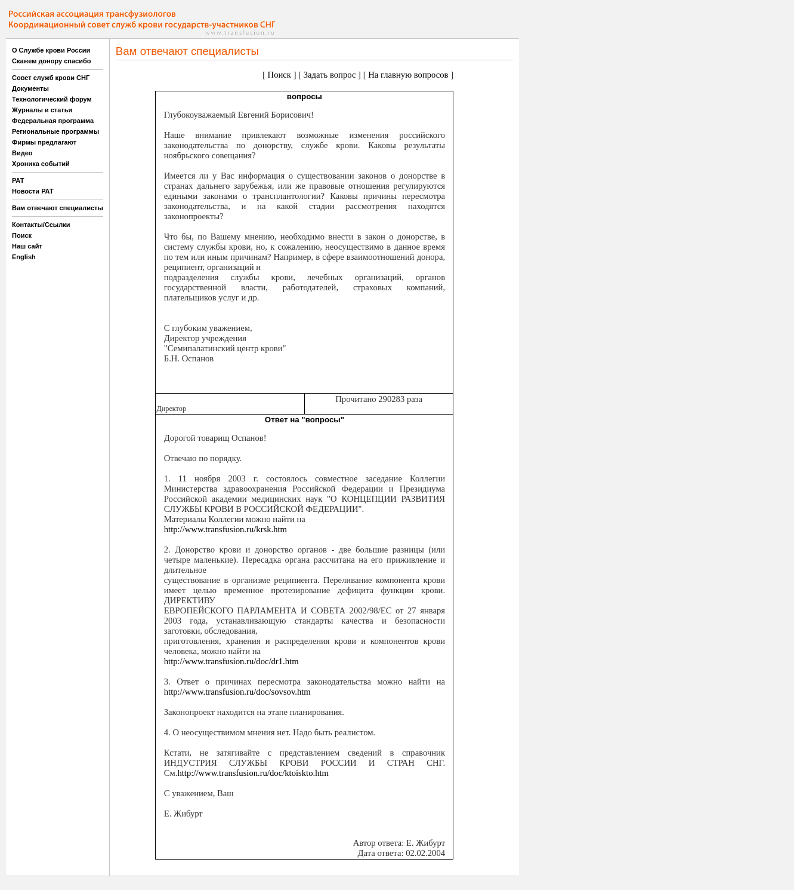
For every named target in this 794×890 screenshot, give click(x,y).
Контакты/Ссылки (41, 224)
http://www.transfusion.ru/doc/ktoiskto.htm (253, 773)
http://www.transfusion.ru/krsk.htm (225, 529)
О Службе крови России (51, 50)
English (24, 256)
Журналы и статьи (42, 109)
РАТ (18, 180)
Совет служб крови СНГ (50, 77)
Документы (30, 88)
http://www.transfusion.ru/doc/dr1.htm (231, 661)
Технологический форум (52, 99)
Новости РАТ (33, 191)
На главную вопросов (408, 74)
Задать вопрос (330, 74)
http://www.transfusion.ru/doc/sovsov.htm (237, 691)
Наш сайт (27, 246)
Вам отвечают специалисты (57, 207)
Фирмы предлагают (44, 142)
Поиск (22, 235)
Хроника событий (41, 163)
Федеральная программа (53, 120)
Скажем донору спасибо (51, 61)
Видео (22, 152)
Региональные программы (55, 131)
